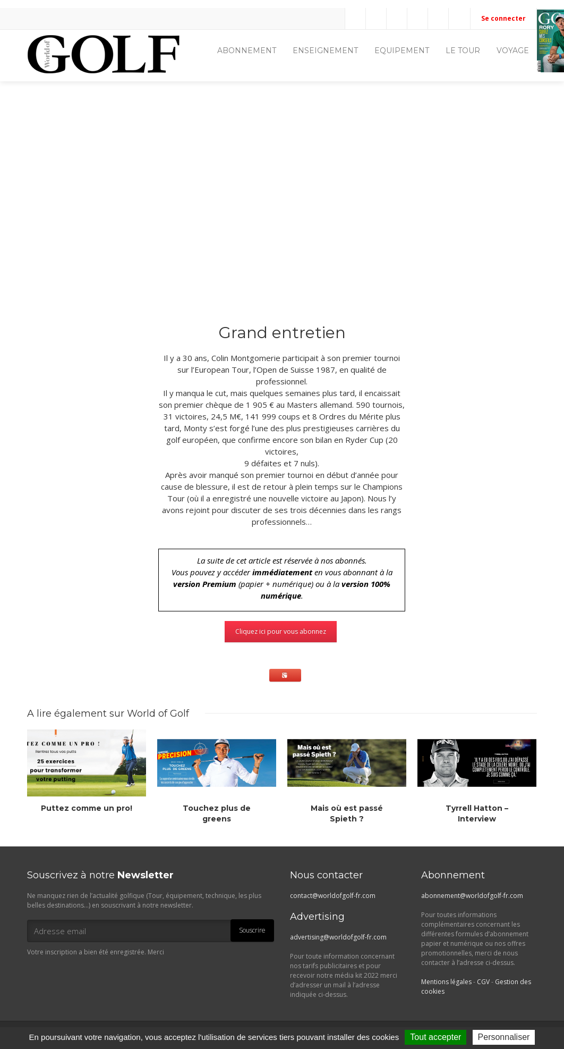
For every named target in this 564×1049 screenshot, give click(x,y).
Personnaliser (504, 1037)
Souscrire (252, 930)
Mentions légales (446, 981)
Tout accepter (435, 1037)
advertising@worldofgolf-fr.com (338, 937)
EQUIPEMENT (401, 50)
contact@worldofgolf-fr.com (332, 895)
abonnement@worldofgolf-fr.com (472, 895)
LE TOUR (463, 50)
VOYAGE (513, 50)
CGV (483, 981)
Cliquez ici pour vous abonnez (280, 631)
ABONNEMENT (246, 50)
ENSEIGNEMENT (325, 50)
